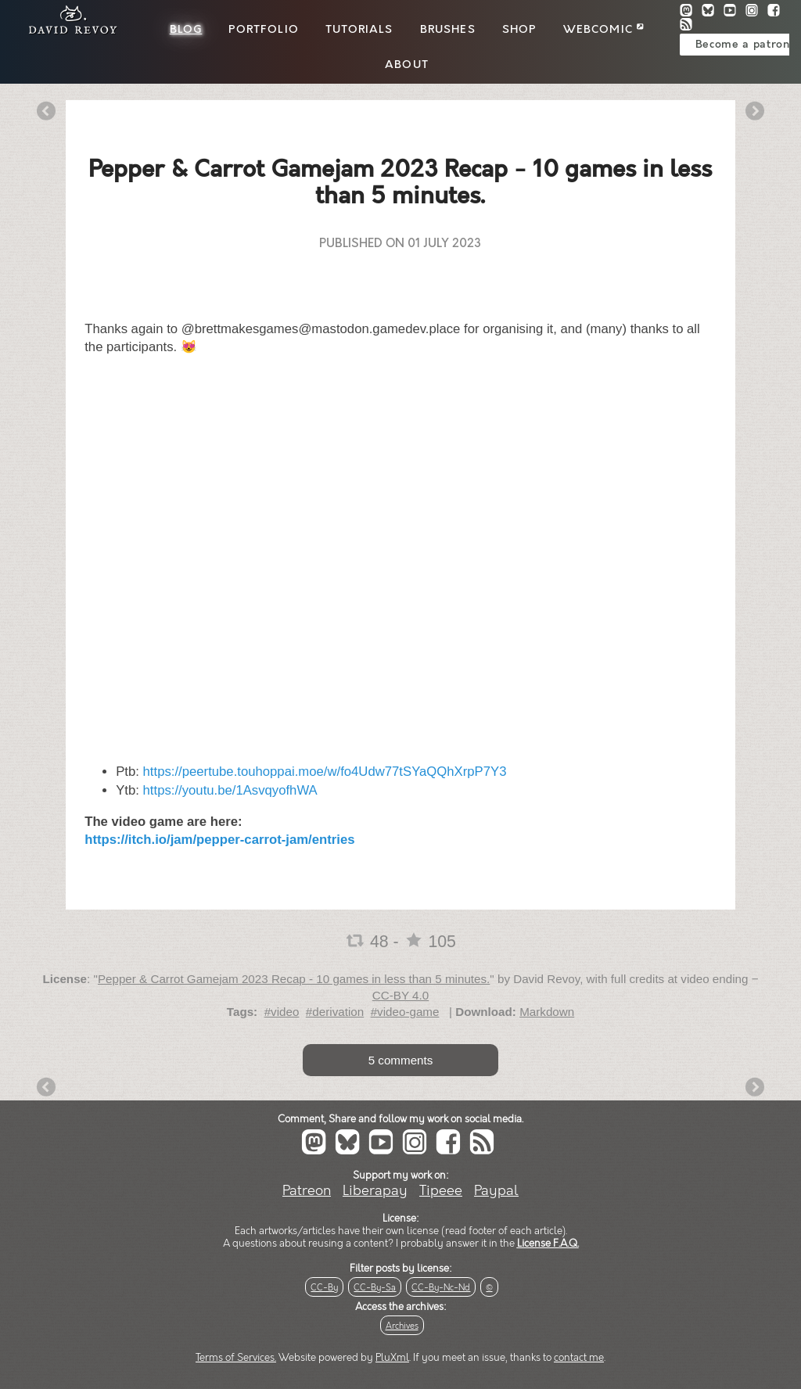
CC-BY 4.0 (400, 995)
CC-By (324, 1288)
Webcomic (603, 29)
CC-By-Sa (375, 1288)
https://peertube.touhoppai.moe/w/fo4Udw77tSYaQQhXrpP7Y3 (325, 771)
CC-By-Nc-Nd (440, 1288)
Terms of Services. (236, 1357)
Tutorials (359, 29)
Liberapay (375, 1191)
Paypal (496, 1191)
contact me (579, 1357)
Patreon (306, 1191)
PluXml (392, 1357)
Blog (186, 29)
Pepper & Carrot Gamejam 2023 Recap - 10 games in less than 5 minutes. (294, 978)
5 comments (400, 1060)
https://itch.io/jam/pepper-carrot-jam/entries (219, 839)
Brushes (448, 29)
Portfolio (263, 29)
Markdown (546, 1011)
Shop (519, 29)
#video (282, 1011)
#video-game (405, 1011)
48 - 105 (400, 941)
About (407, 65)
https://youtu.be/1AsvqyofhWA (230, 790)
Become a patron (742, 44)
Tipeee (440, 1191)
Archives (402, 1326)
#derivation (335, 1011)
